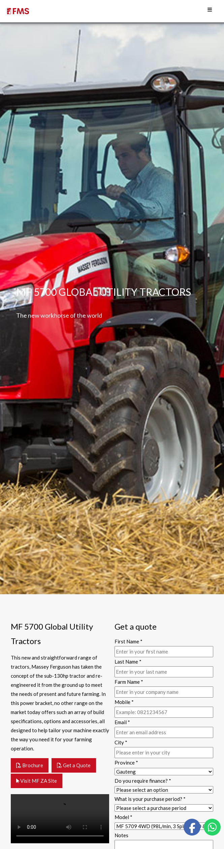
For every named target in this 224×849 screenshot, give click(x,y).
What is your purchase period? (150, 799)
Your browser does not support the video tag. (60, 818)
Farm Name (129, 682)
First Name (128, 641)
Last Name (128, 662)
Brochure (29, 765)
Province (126, 762)
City (121, 742)
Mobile (124, 702)
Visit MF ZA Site (36, 781)
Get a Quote (74, 765)
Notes (121, 835)
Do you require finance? (143, 781)
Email (122, 722)
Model (123, 817)
